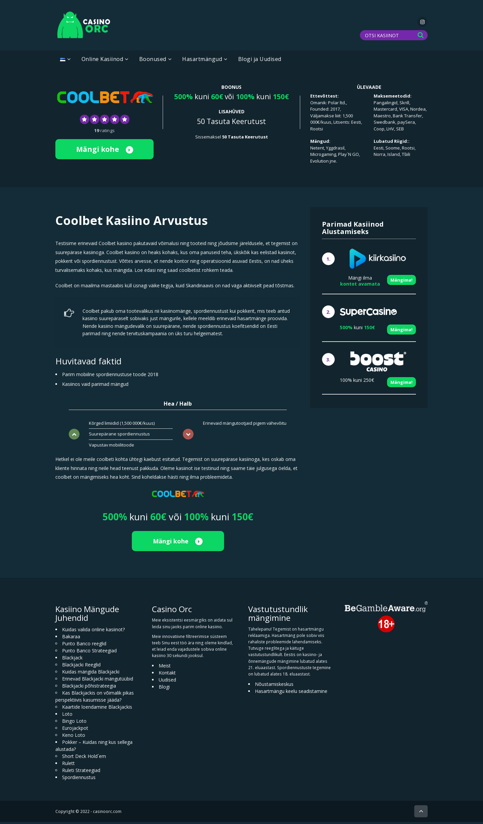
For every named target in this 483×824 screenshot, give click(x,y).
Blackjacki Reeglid (81, 666)
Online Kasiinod (102, 61)
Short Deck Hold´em (84, 758)
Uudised (167, 682)
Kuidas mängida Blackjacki (90, 673)
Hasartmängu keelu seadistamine (291, 693)
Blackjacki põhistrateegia (89, 688)
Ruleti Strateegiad (81, 772)
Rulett (68, 765)
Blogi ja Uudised (259, 61)
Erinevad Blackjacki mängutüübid (97, 681)
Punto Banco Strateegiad (89, 652)
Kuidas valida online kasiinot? (93, 631)
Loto (67, 716)
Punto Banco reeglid (84, 645)
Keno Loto (73, 737)
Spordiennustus (79, 779)
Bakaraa (71, 638)
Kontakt (167, 674)
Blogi (164, 689)
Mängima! (401, 282)
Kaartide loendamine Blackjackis (97, 709)
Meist (165, 667)
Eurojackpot (75, 730)
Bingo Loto (74, 723)
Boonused (152, 61)
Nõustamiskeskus (274, 686)
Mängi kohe (104, 151)
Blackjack (72, 659)
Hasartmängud (202, 61)
